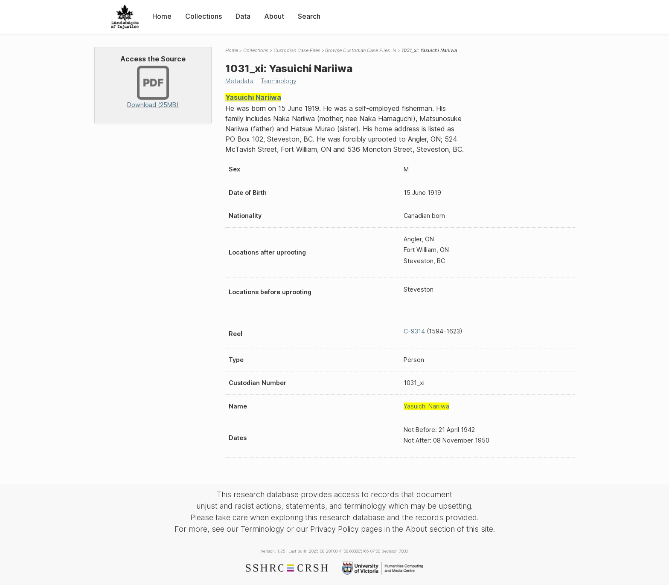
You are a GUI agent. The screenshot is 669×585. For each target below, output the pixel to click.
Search (309, 16)
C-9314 (414, 331)
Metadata (239, 80)
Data (243, 16)
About (274, 16)
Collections (203, 16)
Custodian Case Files (296, 50)
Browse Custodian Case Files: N (360, 50)
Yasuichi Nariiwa (253, 97)
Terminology (279, 80)
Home (162, 16)
